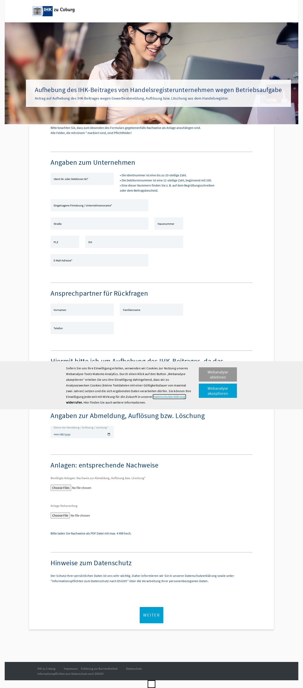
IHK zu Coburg (46, 668)
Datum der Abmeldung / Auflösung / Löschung (81, 427)
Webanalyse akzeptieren (218, 391)
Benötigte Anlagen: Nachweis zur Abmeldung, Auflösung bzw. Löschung (98, 478)
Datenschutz (134, 668)
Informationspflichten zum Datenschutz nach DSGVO (70, 674)
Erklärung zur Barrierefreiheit (99, 668)
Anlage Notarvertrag (64, 506)
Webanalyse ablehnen (218, 374)
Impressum (71, 668)
